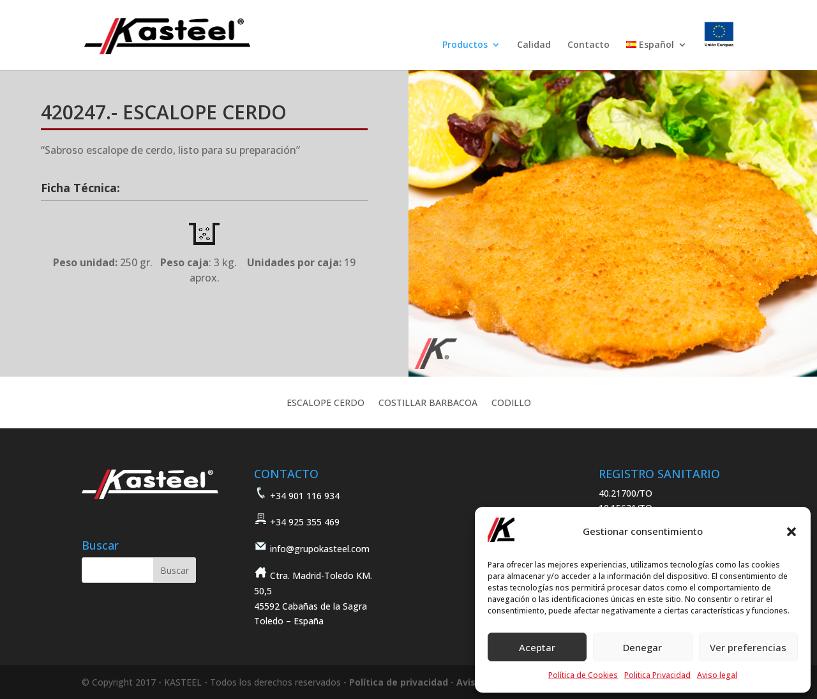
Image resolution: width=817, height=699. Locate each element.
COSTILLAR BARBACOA (428, 403)
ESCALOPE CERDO (325, 403)
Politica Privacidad (657, 675)
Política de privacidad (398, 682)
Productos (465, 45)
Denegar (642, 647)
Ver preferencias (748, 647)
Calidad (534, 45)
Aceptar (537, 647)
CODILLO (511, 403)
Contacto (588, 45)
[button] (791, 531)
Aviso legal (717, 675)
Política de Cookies (583, 675)
